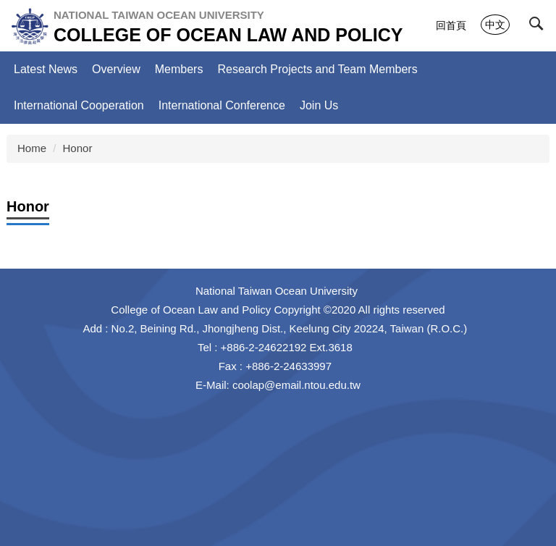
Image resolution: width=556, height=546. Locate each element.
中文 (495, 24)
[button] (539, 27)
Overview (116, 69)
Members (179, 69)
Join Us (319, 105)
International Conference (222, 105)
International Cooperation (79, 105)
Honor (78, 148)
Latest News (45, 69)
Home (31, 148)
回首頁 (451, 25)
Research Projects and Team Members (317, 69)
